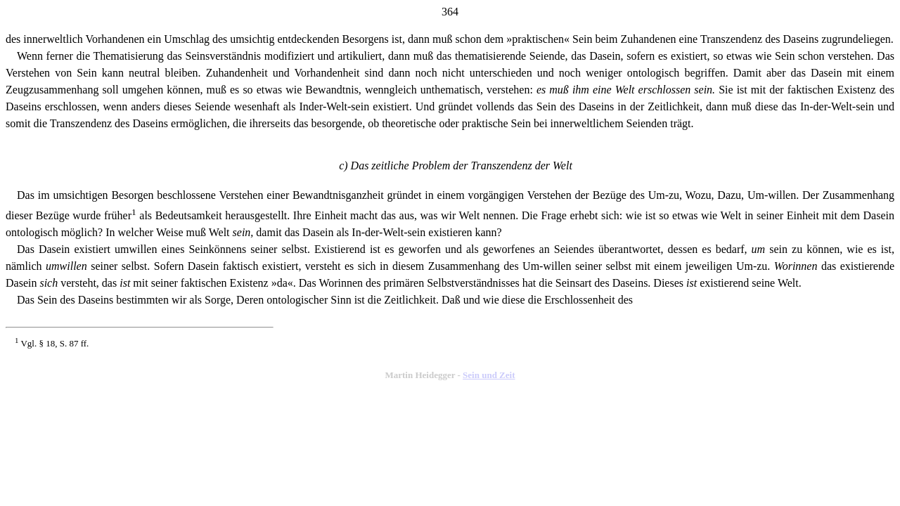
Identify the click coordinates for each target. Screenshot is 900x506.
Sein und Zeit (489, 375)
